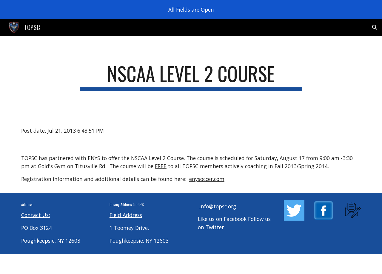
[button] (375, 27)
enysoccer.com (206, 178)
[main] (191, 76)
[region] (191, 9)
